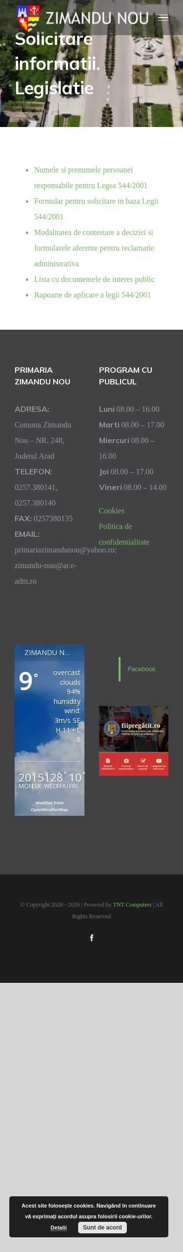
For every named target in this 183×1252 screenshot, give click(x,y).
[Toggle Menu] (163, 18)
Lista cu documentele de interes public (94, 279)
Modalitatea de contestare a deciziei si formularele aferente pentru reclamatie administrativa (94, 247)
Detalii (59, 1228)
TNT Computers (132, 904)
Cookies (111, 510)
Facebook (142, 669)
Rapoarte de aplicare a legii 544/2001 (92, 294)
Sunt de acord (102, 1227)
